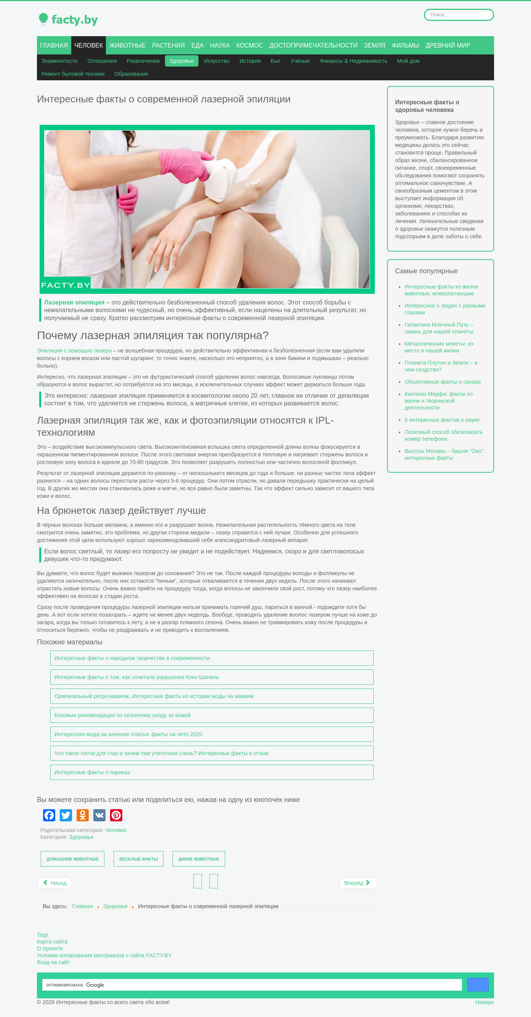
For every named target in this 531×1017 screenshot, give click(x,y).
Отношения (102, 61)
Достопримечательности (314, 45)
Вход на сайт (53, 962)
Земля (374, 45)
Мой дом (408, 61)
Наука (220, 45)
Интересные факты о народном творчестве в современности (132, 658)
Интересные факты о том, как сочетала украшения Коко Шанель (136, 677)
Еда (197, 45)
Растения (168, 45)
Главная (54, 45)
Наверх (484, 1002)
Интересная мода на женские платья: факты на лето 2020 (128, 734)
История (250, 61)
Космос (249, 45)
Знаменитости (60, 61)
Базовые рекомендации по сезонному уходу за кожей (122, 715)
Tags (42, 935)
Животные (127, 45)
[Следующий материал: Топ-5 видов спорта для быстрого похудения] (358, 883)
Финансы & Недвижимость (353, 61)
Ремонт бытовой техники (73, 74)
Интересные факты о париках (92, 772)
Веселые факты (138, 859)
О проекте (50, 948)
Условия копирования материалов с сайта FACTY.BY (104, 955)
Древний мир (447, 45)
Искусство (217, 61)
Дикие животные (198, 859)
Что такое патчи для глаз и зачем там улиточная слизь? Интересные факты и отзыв (161, 753)
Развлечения (143, 61)
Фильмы (405, 45)
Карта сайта (52, 942)
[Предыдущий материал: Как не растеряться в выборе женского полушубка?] (54, 883)
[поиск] (251, 985)
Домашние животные (72, 859)
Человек (88, 45)
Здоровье (182, 61)
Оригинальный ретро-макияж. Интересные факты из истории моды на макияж (154, 696)
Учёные (300, 61)
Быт (276, 61)
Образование (132, 74)
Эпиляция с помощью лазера (74, 351)
